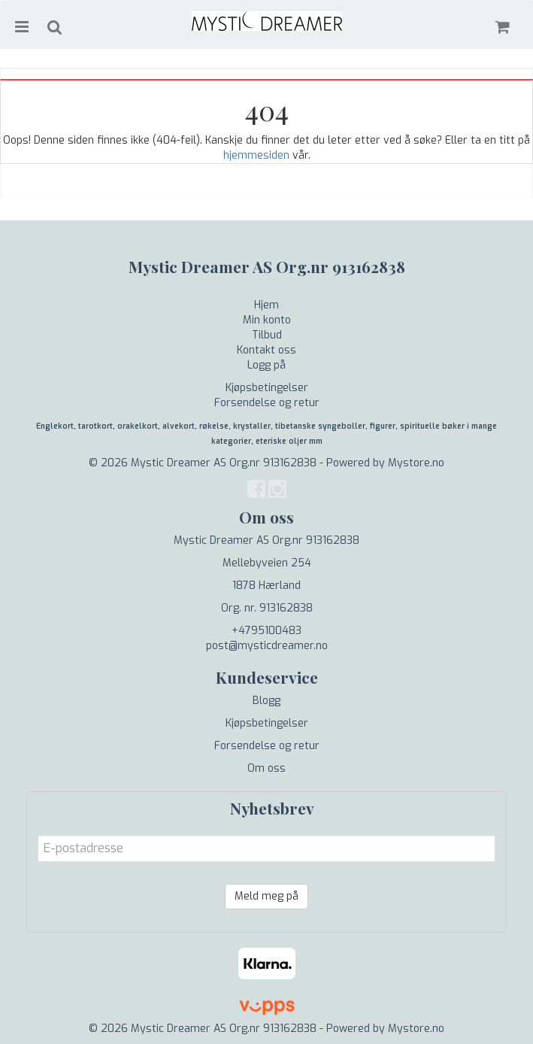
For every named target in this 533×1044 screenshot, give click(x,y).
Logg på (266, 365)
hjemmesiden (256, 155)
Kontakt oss (266, 350)
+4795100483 (266, 631)
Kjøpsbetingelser (267, 388)
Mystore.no (416, 463)
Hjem (266, 305)
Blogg (266, 700)
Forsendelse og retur (266, 403)
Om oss (266, 768)
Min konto (267, 320)
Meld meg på (266, 896)
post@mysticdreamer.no (267, 646)
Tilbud (267, 335)
